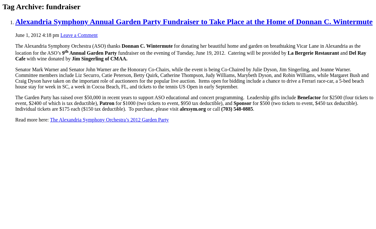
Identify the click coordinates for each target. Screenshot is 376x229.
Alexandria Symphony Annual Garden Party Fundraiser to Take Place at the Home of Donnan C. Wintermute (194, 21)
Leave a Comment (78, 35)
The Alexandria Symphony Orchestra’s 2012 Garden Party (109, 119)
